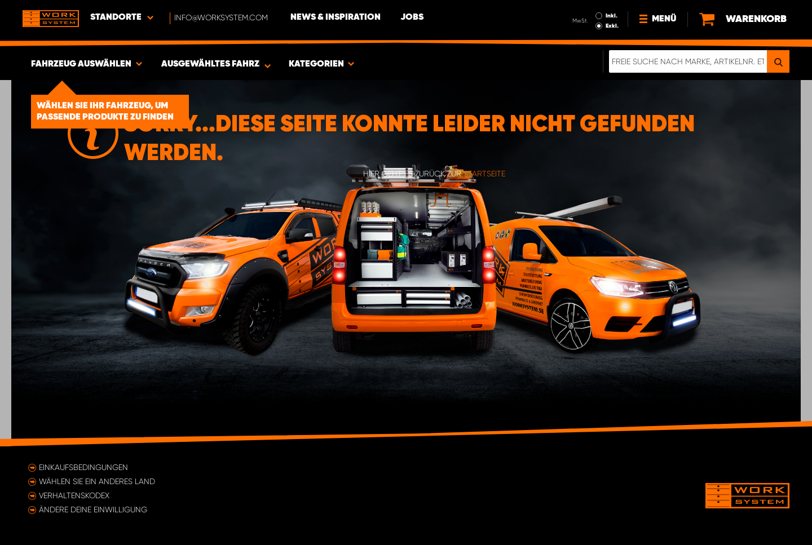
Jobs (411, 17)
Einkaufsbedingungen (83, 467)
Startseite (484, 173)
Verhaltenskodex (74, 495)
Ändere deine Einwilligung (93, 509)
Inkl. (611, 16)
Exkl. (612, 26)
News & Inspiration (335, 17)
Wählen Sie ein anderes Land (97, 481)
